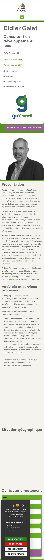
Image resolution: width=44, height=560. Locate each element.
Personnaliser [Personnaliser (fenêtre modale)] (15, 549)
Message (7, 481)
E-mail (6, 462)
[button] (22, 17)
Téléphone (7, 471)
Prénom (6, 452)
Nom (5, 442)
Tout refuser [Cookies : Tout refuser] (15, 544)
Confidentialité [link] (16, 554)
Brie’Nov (12, 276)
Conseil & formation (13, 60)
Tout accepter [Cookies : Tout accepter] (15, 539)
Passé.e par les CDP (13, 65)
